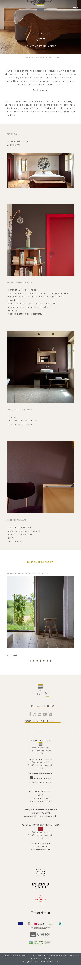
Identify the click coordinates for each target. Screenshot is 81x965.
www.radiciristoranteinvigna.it (40, 816)
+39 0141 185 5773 (40, 813)
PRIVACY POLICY (10, 956)
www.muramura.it (40, 850)
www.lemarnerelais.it (40, 782)
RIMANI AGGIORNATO (40, 706)
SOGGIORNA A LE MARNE (40, 721)
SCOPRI (12, 655)
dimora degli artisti (42, 57)
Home (25, 57)
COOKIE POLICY (26, 956)
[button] (30, 660)
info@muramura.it (40, 843)
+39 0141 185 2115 (43, 778)
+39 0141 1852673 (40, 846)
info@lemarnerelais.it (40, 773)
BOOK (75, 7)
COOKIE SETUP (42, 956)
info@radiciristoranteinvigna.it (40, 810)
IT (10, 7)
